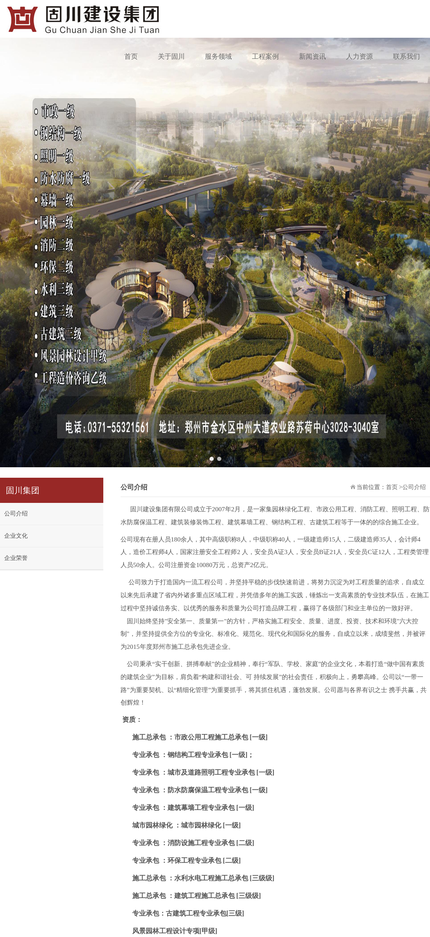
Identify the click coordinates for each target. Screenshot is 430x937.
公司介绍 (16, 326)
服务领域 (218, 56)
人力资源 (359, 56)
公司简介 (388, 900)
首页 (131, 56)
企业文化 (16, 348)
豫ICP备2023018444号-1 (55, 895)
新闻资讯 (312, 56)
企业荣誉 (16, 370)
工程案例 (265, 56)
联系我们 (406, 56)
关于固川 (171, 56)
